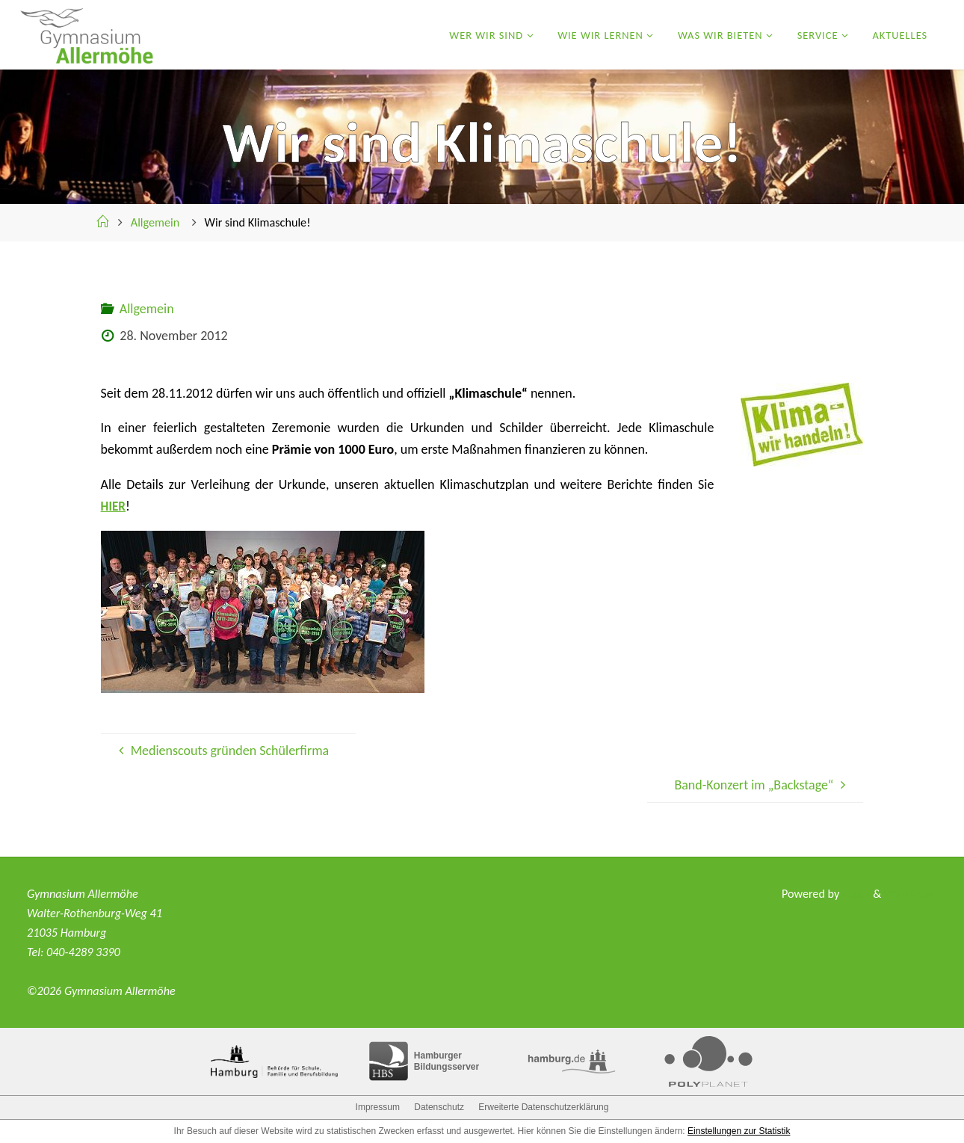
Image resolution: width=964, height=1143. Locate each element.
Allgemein (155, 222)
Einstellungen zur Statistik (739, 1131)
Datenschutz (439, 1107)
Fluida (851, 894)
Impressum (378, 1107)
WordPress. (909, 894)
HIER (114, 506)
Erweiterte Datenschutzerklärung (543, 1107)
